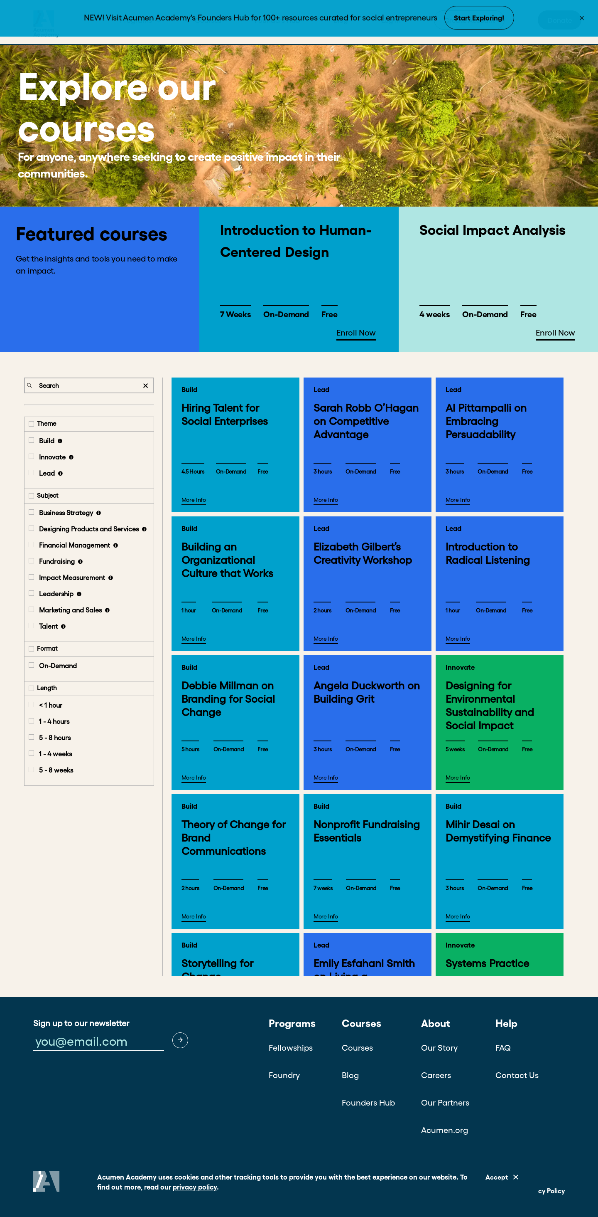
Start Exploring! (479, 19)
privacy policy (195, 1187)
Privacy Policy (543, 1191)
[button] (180, 1040)
